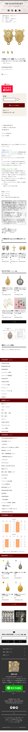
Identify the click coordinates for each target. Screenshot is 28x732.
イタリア (14, 21)
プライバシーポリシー (9, 720)
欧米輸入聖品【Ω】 (6, 15)
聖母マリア (7, 17)
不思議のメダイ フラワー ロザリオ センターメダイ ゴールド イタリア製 (22, 255)
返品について (6, 110)
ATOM (18, 722)
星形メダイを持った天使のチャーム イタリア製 (7, 573)
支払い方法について (11, 717)
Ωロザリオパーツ (13, 15)
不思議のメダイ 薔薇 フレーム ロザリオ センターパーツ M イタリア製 (5, 255)
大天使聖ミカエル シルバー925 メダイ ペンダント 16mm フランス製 (20, 289)
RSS (16, 722)
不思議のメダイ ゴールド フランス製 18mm (20, 595)
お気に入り (5, 74)
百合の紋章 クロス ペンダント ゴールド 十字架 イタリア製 (14, 255)
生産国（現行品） (9, 21)
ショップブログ (11, 722)
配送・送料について (19, 717)
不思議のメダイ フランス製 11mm (20, 573)
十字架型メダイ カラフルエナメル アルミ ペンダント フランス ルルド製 (20, 312)
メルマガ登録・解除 (18, 720)
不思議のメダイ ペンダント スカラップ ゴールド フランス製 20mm (7, 289)
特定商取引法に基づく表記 (9, 112)
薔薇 (11, 20)
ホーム (3, 17)
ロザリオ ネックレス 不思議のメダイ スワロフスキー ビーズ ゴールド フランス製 (7, 312)
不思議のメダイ (13, 18)
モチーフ (7, 20)
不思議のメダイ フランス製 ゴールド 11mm (7, 595)
